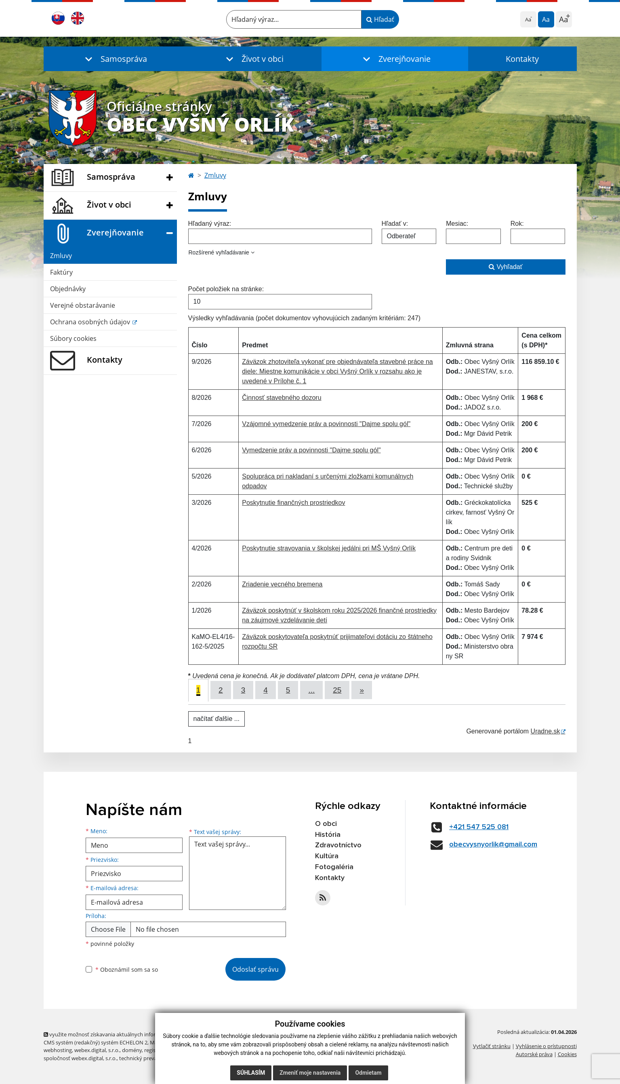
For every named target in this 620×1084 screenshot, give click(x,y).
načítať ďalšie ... (216, 718)
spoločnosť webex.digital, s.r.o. (80, 1058)
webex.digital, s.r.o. (97, 1050)
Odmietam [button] (368, 1072)
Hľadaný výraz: (209, 223)
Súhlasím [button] (251, 1072)
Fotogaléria (334, 867)
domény (132, 1050)
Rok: (517, 223)
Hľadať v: (395, 223)
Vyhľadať (506, 266)
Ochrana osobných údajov (91, 321)
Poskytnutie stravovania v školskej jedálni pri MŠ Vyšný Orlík (329, 548)
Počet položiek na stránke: (226, 289)
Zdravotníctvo (338, 845)
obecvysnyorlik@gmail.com (493, 844)
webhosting (58, 1050)
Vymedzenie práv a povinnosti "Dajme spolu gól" (311, 450)
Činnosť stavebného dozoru (281, 397)
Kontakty (522, 58)
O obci (326, 824)
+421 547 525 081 (479, 827)
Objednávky (68, 288)
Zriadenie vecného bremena (282, 584)
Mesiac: (457, 223)
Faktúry (61, 272)
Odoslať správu (255, 969)
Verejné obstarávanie (82, 305)
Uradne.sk (545, 731)
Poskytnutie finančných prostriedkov (293, 502)
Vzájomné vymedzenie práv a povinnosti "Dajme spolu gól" (326, 423)
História (327, 834)
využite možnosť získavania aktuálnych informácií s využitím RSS (124, 1034)
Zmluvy (61, 255)
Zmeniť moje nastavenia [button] (310, 1072)
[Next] (361, 690)
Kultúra (326, 856)
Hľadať (380, 19)
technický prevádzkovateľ (150, 1058)
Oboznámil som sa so (126, 969)
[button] (114, 58)
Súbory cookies (73, 338)
